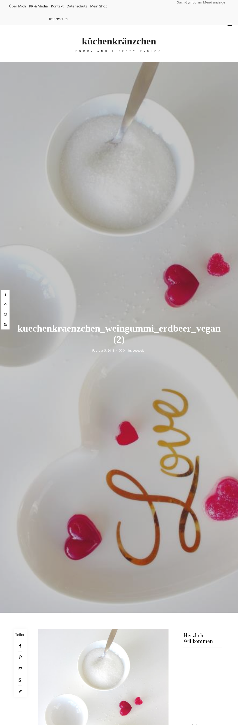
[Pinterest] (20, 657)
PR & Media (38, 6)
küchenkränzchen (119, 41)
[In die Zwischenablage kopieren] (20, 691)
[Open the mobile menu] (229, 25)
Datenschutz (77, 6)
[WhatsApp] (20, 680)
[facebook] (5, 295)
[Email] (20, 668)
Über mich (17, 6)
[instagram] (5, 314)
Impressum (58, 18)
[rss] (5, 324)
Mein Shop (99, 6)
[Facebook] (20, 646)
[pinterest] (5, 305)
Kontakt (57, 6)
